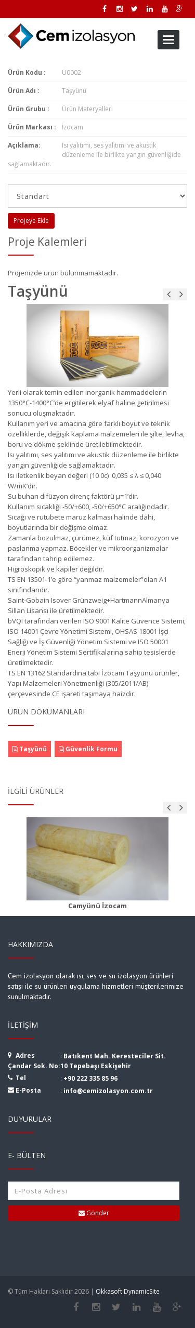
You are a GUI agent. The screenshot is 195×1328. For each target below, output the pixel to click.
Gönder (94, 1213)
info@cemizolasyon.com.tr (108, 1090)
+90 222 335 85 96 (90, 1078)
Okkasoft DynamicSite (128, 1291)
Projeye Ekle (31, 220)
